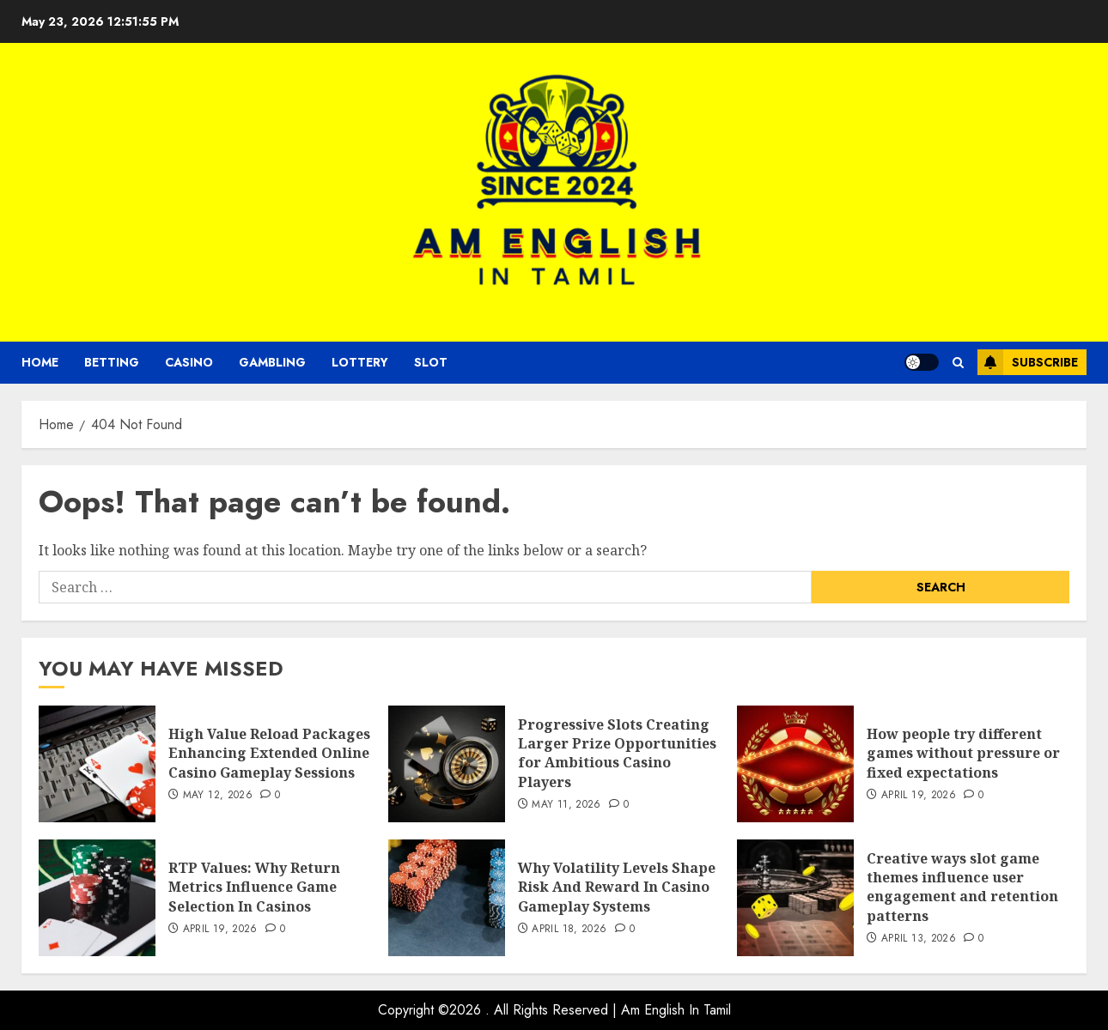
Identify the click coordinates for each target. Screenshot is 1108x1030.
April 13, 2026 (918, 939)
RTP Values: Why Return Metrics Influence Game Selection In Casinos (254, 887)
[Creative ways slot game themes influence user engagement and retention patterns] (795, 897)
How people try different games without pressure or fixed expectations (963, 753)
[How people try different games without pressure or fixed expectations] (795, 764)
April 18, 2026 (569, 929)
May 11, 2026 (566, 805)
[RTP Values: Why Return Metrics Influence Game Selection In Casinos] (97, 897)
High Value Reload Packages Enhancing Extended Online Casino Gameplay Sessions (269, 753)
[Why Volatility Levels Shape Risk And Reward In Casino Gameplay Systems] (446, 897)
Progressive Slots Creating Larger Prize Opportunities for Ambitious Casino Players (617, 753)
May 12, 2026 (218, 796)
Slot (430, 362)
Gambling (272, 362)
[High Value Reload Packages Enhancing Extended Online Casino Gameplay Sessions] (97, 764)
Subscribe (1027, 362)
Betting (111, 362)
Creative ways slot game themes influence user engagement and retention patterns (962, 887)
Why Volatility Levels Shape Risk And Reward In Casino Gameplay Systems (616, 887)
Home (39, 362)
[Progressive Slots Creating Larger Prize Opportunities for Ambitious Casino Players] (446, 764)
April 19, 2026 (918, 796)
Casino (189, 362)
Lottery (360, 362)
